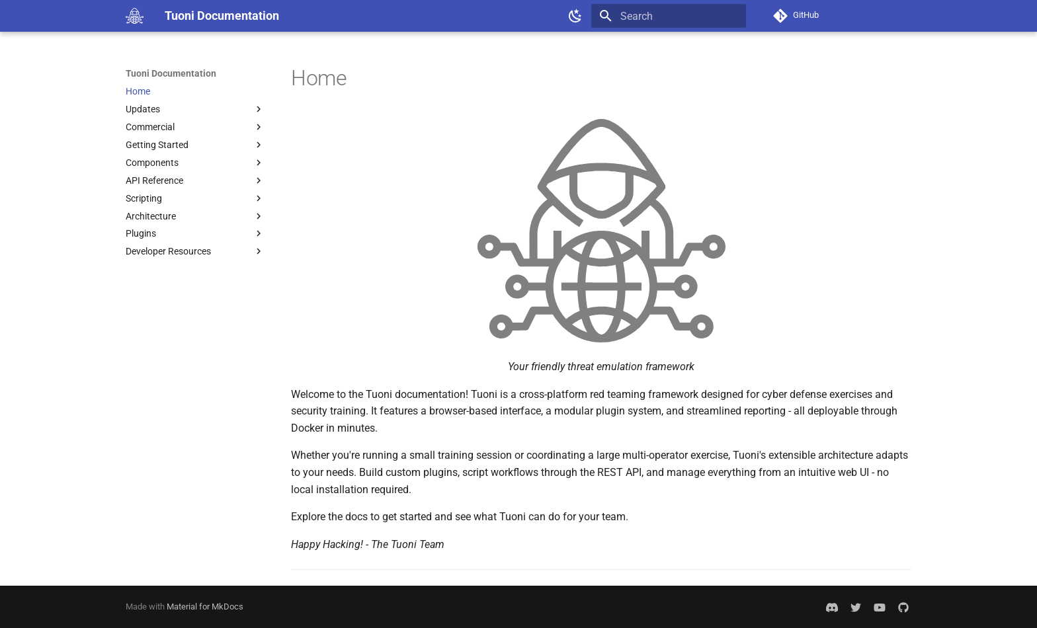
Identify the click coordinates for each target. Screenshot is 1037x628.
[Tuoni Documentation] (134, 16)
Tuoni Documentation (171, 73)
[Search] (668, 16)
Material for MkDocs (205, 606)
